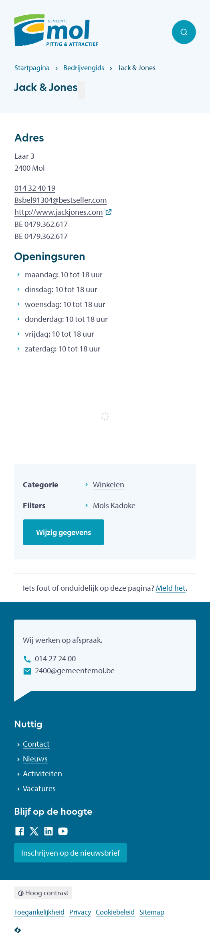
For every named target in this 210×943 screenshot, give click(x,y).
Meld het (171, 588)
